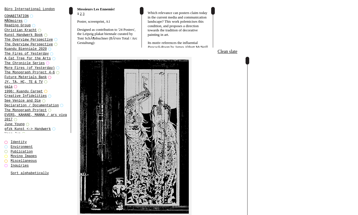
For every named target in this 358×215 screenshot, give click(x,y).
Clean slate (227, 51)
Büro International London (29, 9)
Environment (22, 146)
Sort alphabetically (30, 173)
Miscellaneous (24, 160)
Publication (22, 151)
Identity (19, 142)
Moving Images (24, 156)
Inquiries (20, 165)
